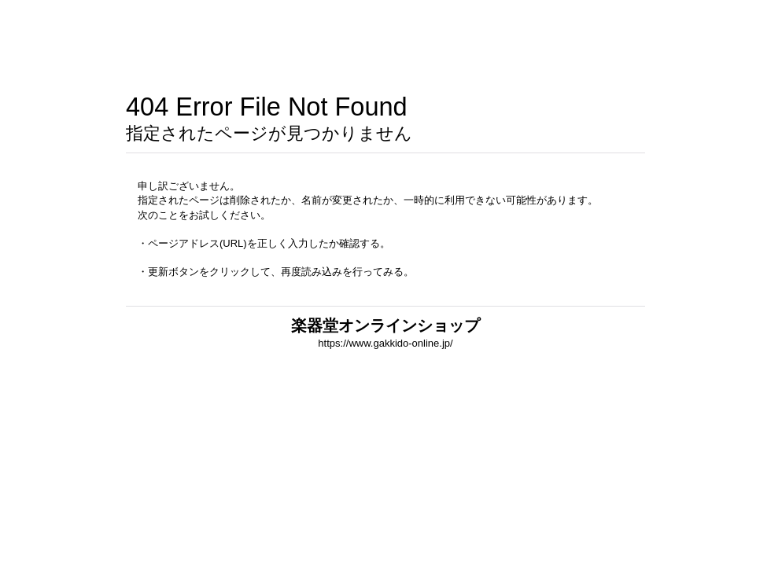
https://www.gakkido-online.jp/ (385, 343)
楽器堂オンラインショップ (385, 325)
